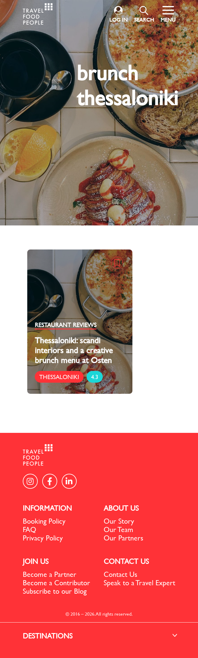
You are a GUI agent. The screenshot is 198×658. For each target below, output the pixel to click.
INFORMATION (47, 508)
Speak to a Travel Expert (139, 582)
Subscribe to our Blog (55, 591)
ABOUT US (121, 508)
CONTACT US (126, 561)
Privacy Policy (43, 538)
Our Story (119, 521)
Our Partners (123, 538)
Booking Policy (44, 521)
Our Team (118, 529)
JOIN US (36, 561)
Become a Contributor (56, 582)
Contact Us (120, 574)
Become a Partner (49, 574)
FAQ (29, 529)
